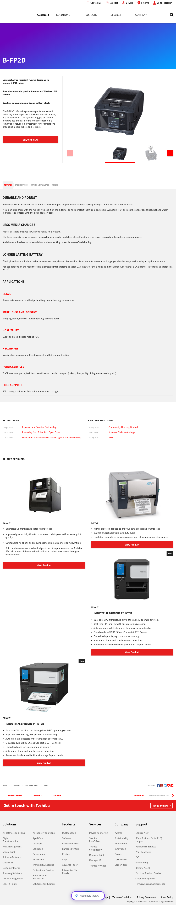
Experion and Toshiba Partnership (39, 427)
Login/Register (164, 2)
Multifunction (69, 832)
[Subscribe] (173, 795)
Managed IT (95, 860)
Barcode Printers (31, 785)
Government (39, 854)
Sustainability (122, 838)
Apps (64, 859)
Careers (118, 854)
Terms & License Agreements (150, 883)
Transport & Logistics (43, 864)
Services (116, 14)
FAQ (137, 857)
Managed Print (96, 855)
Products (90, 14)
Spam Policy (167, 897)
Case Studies (121, 859)
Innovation (120, 848)
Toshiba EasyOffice (94, 840)
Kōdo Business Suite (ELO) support (148, 840)
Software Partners (12, 857)
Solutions (63, 14)
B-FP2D (46, 785)
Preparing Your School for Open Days (41, 432)
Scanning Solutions (12, 873)
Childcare (37, 843)
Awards (118, 832)
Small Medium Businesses (40, 877)
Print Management (12, 846)
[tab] (8, 185)
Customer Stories (11, 867)
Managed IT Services (145, 846)
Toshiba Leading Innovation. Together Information (12, 898)
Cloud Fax (8, 862)
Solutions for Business (44, 883)
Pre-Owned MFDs (71, 843)
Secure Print (9, 851)
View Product (44, 565)
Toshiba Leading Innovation (20, 14)
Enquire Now (30, 139)
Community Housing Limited (123, 427)
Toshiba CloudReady (95, 848)
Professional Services (43, 870)
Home (5, 785)
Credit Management (145, 878)
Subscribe (136, 795)
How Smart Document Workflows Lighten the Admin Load (51, 437)
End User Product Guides (148, 873)
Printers (66, 854)
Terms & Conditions (122, 897)
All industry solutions (44, 832)
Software (66, 838)
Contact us (95, 2)
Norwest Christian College (121, 432)
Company (141, 14)
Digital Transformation (11, 840)
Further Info (12, 795)
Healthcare (38, 859)
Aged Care (38, 838)
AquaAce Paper (70, 864)
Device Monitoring (98, 832)
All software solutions (14, 832)
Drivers (129, 2)
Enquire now (160, 805)
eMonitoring (141, 862)
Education (38, 848)
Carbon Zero (121, 864)
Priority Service (143, 851)
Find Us (145, 2)
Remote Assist (142, 867)
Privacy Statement (146, 897)
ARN (110, 437)
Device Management (13, 878)
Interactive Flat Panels (70, 872)
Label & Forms (10, 883)
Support (113, 2)
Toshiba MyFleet (97, 865)
